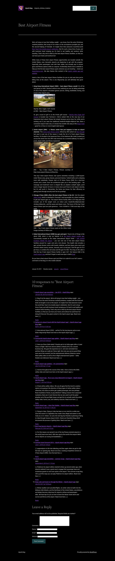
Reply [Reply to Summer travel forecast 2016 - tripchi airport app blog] (37, 456)
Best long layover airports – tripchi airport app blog (51, 426)
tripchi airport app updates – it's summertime (49, 364)
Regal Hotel (80, 124)
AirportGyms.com (37, 71)
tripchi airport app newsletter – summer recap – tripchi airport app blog (57, 459)
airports (56, 269)
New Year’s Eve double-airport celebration (45, 49)
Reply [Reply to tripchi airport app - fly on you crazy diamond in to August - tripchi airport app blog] (37, 403)
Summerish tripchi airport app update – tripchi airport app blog (55, 338)
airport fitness (64, 269)
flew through (80, 132)
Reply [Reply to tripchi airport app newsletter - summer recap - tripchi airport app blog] (37, 479)
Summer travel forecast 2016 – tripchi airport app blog (52, 442)
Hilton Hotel (37, 197)
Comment (35, 527)
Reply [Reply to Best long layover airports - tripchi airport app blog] (37, 440)
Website (34, 538)
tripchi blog (28, 8)
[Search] (93, 8)
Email (34, 534)
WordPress (93, 554)
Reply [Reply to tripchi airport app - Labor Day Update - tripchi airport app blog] (37, 424)
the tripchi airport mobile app (74, 236)
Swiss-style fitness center (51, 132)
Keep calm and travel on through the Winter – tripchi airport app (55, 482)
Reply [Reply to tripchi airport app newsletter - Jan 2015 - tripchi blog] (37, 320)
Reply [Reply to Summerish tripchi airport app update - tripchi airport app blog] (37, 361)
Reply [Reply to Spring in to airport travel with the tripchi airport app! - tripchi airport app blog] (37, 336)
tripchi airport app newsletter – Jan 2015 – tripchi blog (52, 292)
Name (34, 531)
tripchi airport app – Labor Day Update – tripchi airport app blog (55, 405)
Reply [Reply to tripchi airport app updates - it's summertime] (37, 375)
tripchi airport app (39, 254)
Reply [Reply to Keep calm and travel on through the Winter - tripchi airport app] (37, 500)
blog (73, 254)
